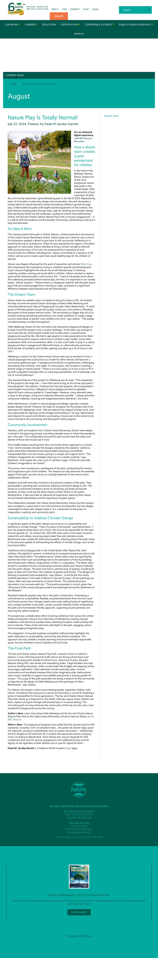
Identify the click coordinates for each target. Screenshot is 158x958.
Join (64, 9)
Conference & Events (99, 24)
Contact (59, 837)
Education (49, 24)
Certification (70, 24)
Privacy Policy (72, 837)
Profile (79, 33)
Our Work (12, 24)
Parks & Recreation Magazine (38, 84)
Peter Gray (85, 264)
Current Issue (15, 75)
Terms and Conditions (92, 837)
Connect (75, 9)
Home (13, 84)
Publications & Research (136, 24)
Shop (86, 9)
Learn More (79, 912)
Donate (58, 16)
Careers (31, 24)
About (55, 9)
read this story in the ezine (83, 140)
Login (95, 9)
